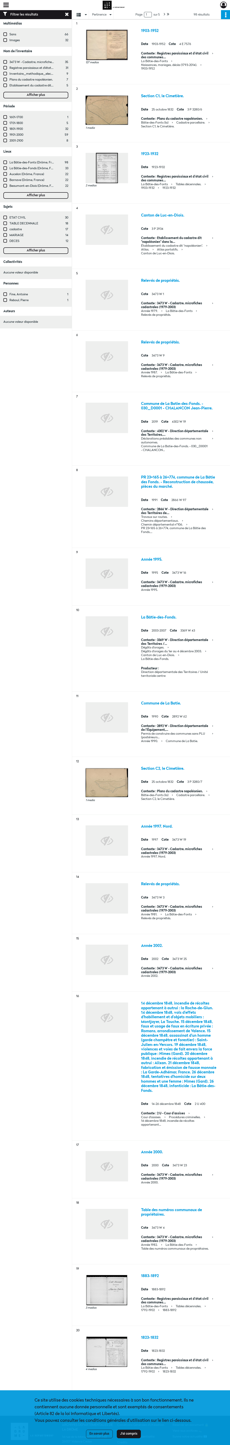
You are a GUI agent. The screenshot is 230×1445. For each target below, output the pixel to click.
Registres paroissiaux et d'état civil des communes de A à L (50, 68)
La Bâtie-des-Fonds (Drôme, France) (34, 168)
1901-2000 (16, 134)
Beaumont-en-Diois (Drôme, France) (34, 185)
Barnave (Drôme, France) (26, 180)
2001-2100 (16, 140)
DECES (14, 241)
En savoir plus (99, 1433)
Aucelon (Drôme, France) (26, 174)
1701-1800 (16, 123)
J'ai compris (128, 1433)
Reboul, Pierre (19, 300)
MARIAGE (16, 235)
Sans (12, 34)
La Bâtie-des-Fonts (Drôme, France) (34, 162)
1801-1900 (16, 129)
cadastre (15, 229)
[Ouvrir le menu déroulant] (6, 5)
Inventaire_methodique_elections (33, 73)
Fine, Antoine (18, 294)
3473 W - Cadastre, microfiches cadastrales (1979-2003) (48, 62)
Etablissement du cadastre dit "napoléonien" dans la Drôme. (50, 85)
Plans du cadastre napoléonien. (31, 79)
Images (14, 40)
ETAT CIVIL (17, 217)
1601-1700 (16, 117)
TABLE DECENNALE (23, 223)
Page (138, 14)
